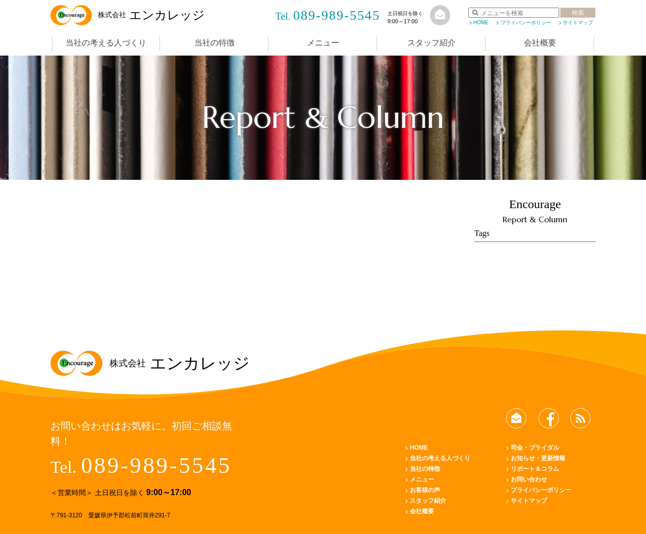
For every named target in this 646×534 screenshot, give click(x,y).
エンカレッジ (127, 15)
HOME (481, 22)
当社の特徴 (214, 42)
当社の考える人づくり (106, 42)
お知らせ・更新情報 (538, 458)
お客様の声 (425, 490)
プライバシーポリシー (526, 22)
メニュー (323, 42)
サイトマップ (578, 22)
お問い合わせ (529, 479)
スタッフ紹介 (431, 42)
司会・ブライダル (535, 447)
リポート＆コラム (535, 468)
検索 (578, 12)
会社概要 (540, 42)
